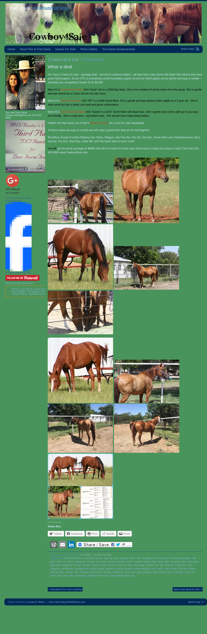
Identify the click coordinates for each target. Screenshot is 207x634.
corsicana (80, 561)
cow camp (101, 561)
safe (76, 572)
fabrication (55, 565)
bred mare (164, 558)
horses (111, 565)
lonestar (169, 565)
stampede (118, 572)
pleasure (128, 568)
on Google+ (12, 192)
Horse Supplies (18, 291)
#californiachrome (72, 558)
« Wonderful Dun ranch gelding (65, 589)
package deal (82, 568)
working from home (98, 575)
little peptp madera (143, 565)
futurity (95, 565)
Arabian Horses (19, 294)
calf (194, 558)
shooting (84, 572)
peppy (93, 568)
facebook (67, 565)
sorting (107, 572)
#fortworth (89, 558)
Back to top (194, 602)
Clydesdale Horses (38, 294)
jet (125, 565)
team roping (159, 572)
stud (133, 572)
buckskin (186, 558)
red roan (183, 568)
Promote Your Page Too (18, 272)
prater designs (142, 568)
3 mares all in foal (63, 59)
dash (154, 561)
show (92, 572)
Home (11, 49)
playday (119, 568)
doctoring (175, 561)
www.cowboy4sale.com (122, 575)
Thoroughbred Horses (37, 291)
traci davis (62, 575)
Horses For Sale (65, 49)
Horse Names (41, 289)
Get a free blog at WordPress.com (67, 602)
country (90, 561)
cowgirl (138, 561)
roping (69, 572)
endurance (193, 561)
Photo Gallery (89, 49)
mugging (54, 568)
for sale (77, 565)
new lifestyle (66, 568)
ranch (160, 568)
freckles (87, 565)
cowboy (111, 561)
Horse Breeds (26, 289)
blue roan (136, 558)
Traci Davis (19, 8)
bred (155, 558)
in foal (119, 565)
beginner (124, 558)
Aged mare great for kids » (187, 589)
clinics (70, 561)
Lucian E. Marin (36, 602)
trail (71, 575)
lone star (159, 565)
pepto (101, 568)
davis (161, 561)
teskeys (179, 572)
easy (183, 561)
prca (153, 568)
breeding (175, 558)
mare (189, 565)
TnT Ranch (12, 189)
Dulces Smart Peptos (73, 111)
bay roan (114, 558)
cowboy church (125, 561)
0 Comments (93, 59)
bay (106, 558)
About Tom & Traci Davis (35, 49)
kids (130, 565)
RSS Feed (187, 49)
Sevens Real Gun (71, 100)
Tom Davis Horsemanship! (118, 49)
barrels (99, 558)
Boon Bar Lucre (99, 123)
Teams (170, 572)
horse (103, 565)
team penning (144, 572)
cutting (146, 561)
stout (127, 572)
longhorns (180, 565)
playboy (109, 568)
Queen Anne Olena (72, 89)
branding (146, 558)
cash (52, 561)
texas (187, 572)
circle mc (61, 561)
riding (192, 568)
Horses (15, 289)
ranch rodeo (171, 568)
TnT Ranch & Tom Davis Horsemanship (18, 199)
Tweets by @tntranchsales (19, 283)
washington (81, 575)
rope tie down (57, 572)
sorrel (100, 572)
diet (167, 561)
